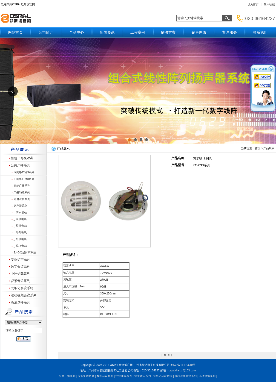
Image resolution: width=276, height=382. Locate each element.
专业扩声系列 (20, 259)
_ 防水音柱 (20, 212)
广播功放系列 (22, 192)
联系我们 (260, 32)
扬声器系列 (20, 205)
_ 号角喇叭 (20, 232)
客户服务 (229, 32)
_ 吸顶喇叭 (20, 219)
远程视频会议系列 (24, 295)
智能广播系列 (22, 185)
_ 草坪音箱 (20, 245)
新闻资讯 (107, 32)
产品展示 (268, 148)
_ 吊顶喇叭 (20, 239)
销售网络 (199, 32)
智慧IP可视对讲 (22, 158)
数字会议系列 (20, 266)
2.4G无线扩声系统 (25, 252)
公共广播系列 (20, 165)
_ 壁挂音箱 (20, 225)
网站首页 (15, 32)
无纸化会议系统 (22, 288)
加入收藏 (269, 4)
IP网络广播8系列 (24, 179)
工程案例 (137, 32)
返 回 (167, 355)
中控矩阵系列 (20, 274)
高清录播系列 (20, 302)
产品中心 (76, 32)
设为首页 (253, 4)
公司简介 (46, 32)
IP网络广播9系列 (24, 172)
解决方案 (168, 32)
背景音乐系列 (20, 281)
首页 (257, 148)
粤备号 (182, 365)
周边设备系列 (22, 199)
